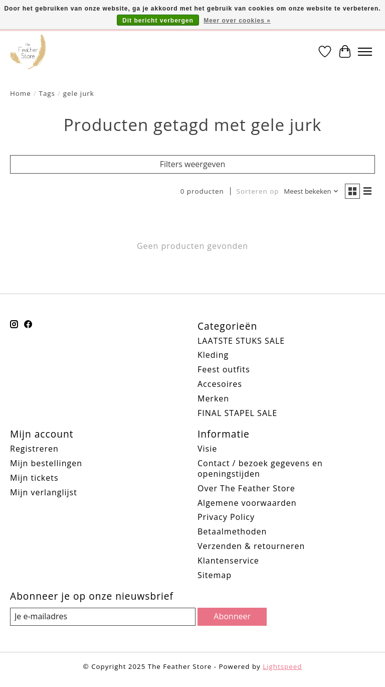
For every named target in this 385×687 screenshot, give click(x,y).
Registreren (34, 448)
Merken (213, 398)
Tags (47, 93)
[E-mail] (103, 616)
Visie (207, 448)
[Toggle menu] (365, 52)
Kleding (213, 354)
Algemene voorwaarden (247, 502)
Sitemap (215, 575)
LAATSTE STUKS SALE (241, 340)
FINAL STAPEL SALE (237, 413)
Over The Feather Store (246, 488)
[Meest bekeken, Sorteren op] (311, 191)
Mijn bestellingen (46, 463)
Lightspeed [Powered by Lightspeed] (282, 666)
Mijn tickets (34, 477)
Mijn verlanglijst (43, 492)
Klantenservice (228, 560)
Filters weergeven (193, 164)
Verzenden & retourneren (251, 546)
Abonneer (232, 616)
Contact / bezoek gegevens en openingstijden (260, 468)
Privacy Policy (226, 516)
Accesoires (220, 383)
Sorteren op (258, 191)
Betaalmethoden (232, 531)
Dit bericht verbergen (158, 20)
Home (20, 93)
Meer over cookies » (237, 20)
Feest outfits (224, 369)
